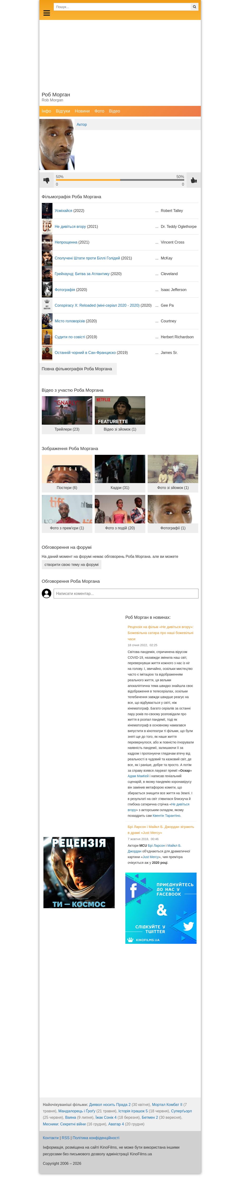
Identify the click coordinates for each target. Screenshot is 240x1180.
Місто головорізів (70, 321)
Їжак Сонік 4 (106, 1117)
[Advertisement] (120, 53)
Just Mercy (151, 857)
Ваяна (70, 1117)
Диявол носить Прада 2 (110, 1105)
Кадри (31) (120, 488)
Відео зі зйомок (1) (120, 429)
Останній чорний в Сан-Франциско (85, 353)
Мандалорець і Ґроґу (76, 1111)
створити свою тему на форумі (72, 565)
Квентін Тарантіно (166, 816)
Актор (82, 124)
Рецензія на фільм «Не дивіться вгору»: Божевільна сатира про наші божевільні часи (160, 633)
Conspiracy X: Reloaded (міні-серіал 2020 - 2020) (97, 305)
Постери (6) (67, 488)
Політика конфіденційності (96, 1138)
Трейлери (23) (67, 429)
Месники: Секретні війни (64, 1124)
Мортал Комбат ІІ (167, 1105)
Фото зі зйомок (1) (173, 488)
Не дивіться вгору (70, 227)
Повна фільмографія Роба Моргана (77, 369)
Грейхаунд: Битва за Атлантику (82, 274)
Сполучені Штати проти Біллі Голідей (87, 258)
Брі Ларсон (156, 845)
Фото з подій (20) (120, 528)
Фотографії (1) (173, 528)
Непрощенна (66, 242)
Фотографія (65, 290)
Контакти (51, 1138)
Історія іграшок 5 (133, 1111)
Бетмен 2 (150, 1117)
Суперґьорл (181, 1111)
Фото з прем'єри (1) (67, 528)
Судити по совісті (70, 337)
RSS (66, 1138)
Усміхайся (63, 211)
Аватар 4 (116, 1124)
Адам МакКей (138, 776)
